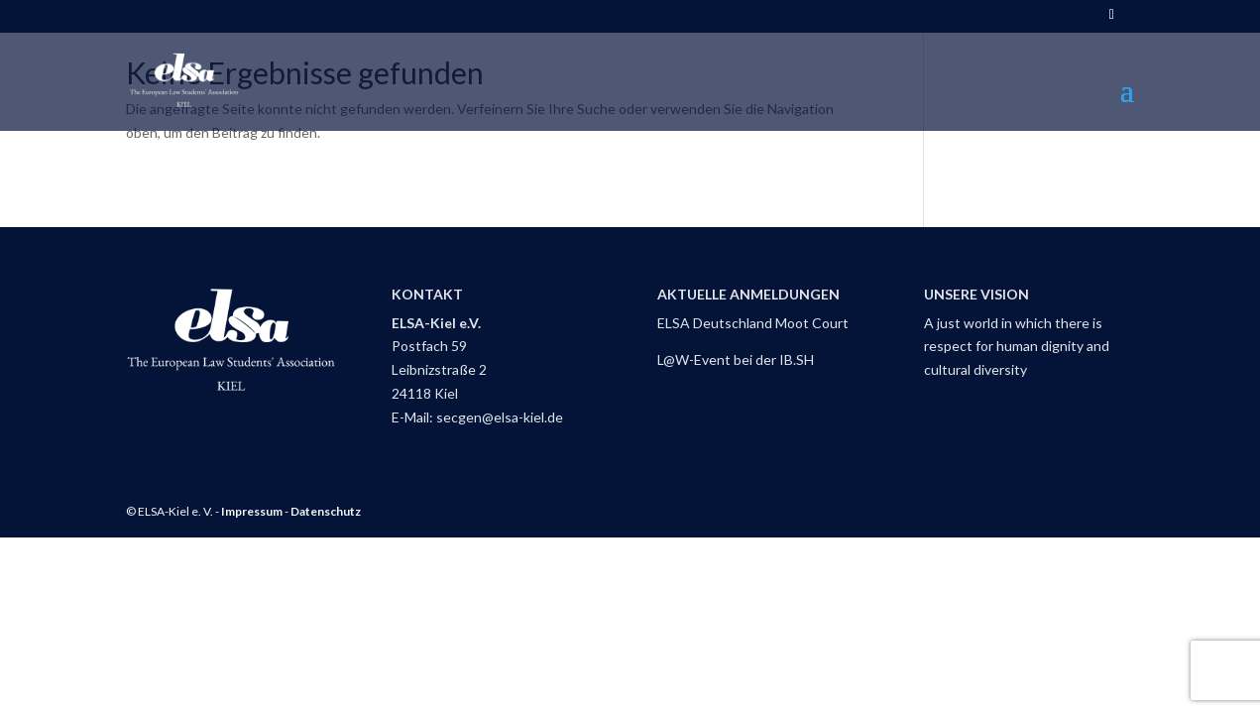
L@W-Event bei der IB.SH (735, 359)
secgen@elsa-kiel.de (499, 417)
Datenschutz (325, 511)
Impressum (252, 511)
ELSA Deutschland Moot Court (753, 322)
